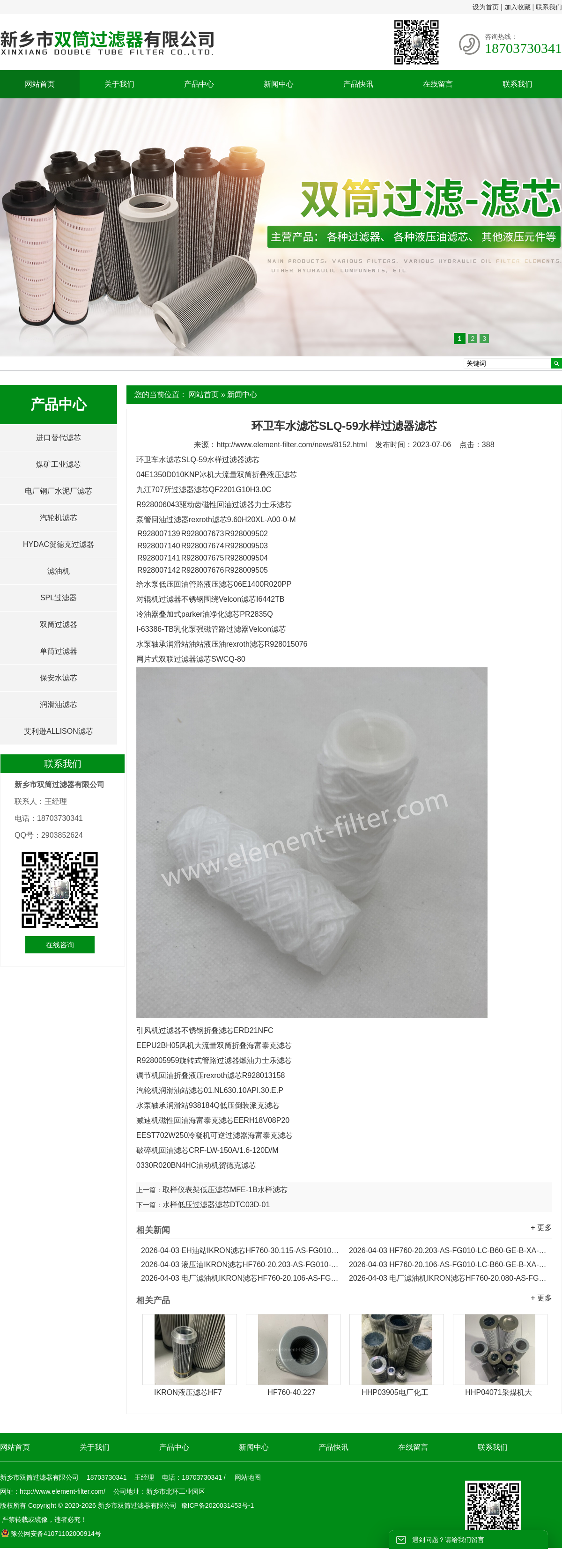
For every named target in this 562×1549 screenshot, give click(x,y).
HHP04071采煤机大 (498, 1392)
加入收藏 (517, 7)
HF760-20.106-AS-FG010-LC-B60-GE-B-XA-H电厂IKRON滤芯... (448, 1265)
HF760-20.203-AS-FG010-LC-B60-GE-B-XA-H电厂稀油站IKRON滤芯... (448, 1250)
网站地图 (248, 1477)
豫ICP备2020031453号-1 (216, 1505)
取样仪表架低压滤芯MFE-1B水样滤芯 (225, 1190)
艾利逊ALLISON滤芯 (58, 731)
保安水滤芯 (58, 678)
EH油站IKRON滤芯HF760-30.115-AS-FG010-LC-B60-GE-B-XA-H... (240, 1250)
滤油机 (58, 571)
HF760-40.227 (291, 1392)
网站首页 (40, 84)
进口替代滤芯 (58, 438)
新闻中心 (279, 84)
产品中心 (199, 84)
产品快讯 (358, 84)
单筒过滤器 (58, 651)
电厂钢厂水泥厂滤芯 (58, 491)
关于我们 (119, 84)
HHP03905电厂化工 (395, 1392)
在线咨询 (60, 945)
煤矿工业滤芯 (58, 464)
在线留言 (438, 84)
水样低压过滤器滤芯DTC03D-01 (216, 1205)
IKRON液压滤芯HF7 (188, 1392)
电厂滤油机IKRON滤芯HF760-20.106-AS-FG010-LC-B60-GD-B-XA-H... (240, 1278)
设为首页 (486, 7)
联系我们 (549, 7)
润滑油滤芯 (58, 704)
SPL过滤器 (58, 598)
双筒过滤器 (58, 624)
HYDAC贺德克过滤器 (58, 544)
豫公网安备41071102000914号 (51, 1533)
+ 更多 (541, 1228)
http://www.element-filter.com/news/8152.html (291, 445)
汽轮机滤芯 (58, 518)
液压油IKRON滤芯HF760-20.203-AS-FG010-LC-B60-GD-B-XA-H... (240, 1265)
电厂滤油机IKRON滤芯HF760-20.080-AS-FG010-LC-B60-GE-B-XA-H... (448, 1278)
